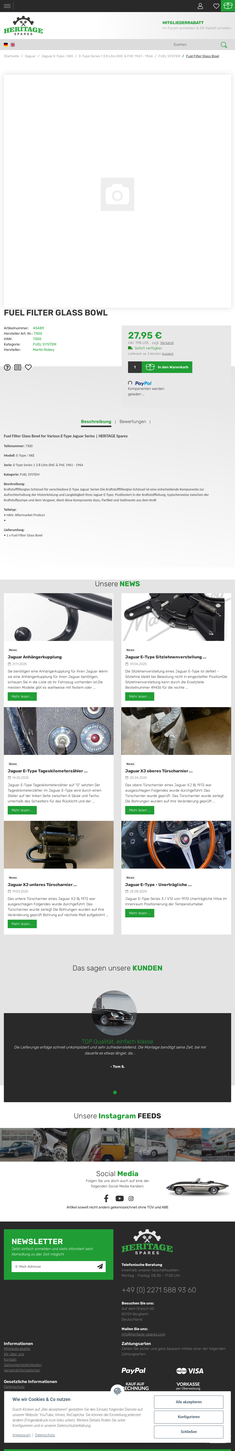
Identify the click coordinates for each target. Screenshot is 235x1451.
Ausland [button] (167, 353)
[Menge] (135, 367)
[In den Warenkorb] (8, 72)
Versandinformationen (22, 1370)
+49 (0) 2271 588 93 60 (159, 1290)
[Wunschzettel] (214, 6)
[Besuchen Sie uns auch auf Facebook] (106, 1199)
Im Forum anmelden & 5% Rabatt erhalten (196, 28)
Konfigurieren (189, 1417)
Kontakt (10, 1359)
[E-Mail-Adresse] (54, 1266)
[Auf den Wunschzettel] (28, 367)
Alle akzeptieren (189, 1402)
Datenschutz (14, 1387)
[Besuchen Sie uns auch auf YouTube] (119, 1199)
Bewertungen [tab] (133, 421)
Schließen (189, 1432)
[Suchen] (195, 44)
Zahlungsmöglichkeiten (23, 1365)
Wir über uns (14, 1354)
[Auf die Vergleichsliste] (17, 367)
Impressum (22, 1435)
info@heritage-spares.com (143, 1334)
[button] (198, 6)
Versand (167, 343)
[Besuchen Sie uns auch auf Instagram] (130, 1199)
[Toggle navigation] (7, 6)
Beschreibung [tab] (96, 421)
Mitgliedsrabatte (17, 1349)
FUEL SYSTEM (44, 344)
